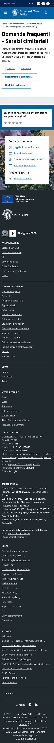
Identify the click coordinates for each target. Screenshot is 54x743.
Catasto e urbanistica (12, 314)
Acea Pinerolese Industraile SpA (17, 668)
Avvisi (4, 381)
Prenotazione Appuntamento (16, 569)
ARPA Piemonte (9, 682)
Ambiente (6, 296)
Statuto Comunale (10, 588)
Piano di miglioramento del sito (16, 560)
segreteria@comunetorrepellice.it (24, 464)
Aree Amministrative (11, 252)
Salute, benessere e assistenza (16, 342)
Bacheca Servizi (9, 583)
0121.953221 (12, 440)
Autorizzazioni (8, 310)
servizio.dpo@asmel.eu (19, 533)
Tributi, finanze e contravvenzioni (17, 347)
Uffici (4, 257)
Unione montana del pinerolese (17, 654)
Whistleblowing (9, 592)
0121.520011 (12, 443)
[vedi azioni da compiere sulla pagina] (24, 68)
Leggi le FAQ (8, 565)
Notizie (5, 372)
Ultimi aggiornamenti (12, 615)
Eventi (5, 397)
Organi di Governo (10, 247)
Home (4, 23)
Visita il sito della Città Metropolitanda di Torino (24, 650)
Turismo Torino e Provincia (14, 677)
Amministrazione (17, 23)
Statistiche (7, 620)
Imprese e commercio (12, 333)
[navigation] (5, 12)
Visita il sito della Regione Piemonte (19, 645)
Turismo (5, 351)
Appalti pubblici (9, 305)
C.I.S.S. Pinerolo (9, 673)
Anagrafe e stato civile (12, 300)
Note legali (7, 602)
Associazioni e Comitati (13, 425)
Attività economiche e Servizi (16, 420)
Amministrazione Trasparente (16, 551)
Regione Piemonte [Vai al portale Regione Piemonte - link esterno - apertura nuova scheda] (10, 3)
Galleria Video (8, 415)
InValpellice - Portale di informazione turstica (23, 641)
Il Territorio (7, 406)
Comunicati (7, 376)
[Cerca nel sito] (46, 12)
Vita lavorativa (9, 356)
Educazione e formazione (13, 323)
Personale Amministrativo (14, 271)
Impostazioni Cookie (11, 606)
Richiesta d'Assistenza (12, 578)
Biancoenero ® (29, 731)
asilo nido (6, 636)
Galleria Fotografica (11, 411)
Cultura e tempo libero (12, 319)
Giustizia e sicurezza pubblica (15, 328)
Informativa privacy (11, 597)
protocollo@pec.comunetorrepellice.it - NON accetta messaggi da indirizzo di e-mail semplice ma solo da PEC (26, 457)
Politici (5, 275)
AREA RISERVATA (25, 738)
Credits (5, 611)
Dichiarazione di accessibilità (15, 555)
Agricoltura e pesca (11, 291)
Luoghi (5, 401)
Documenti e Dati (34, 23)
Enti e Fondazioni (10, 266)
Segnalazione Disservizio (13, 574)
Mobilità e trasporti (11, 337)
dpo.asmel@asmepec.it (17, 537)
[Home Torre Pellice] (25, 12)
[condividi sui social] (9, 68)
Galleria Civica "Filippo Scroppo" (17, 659)
